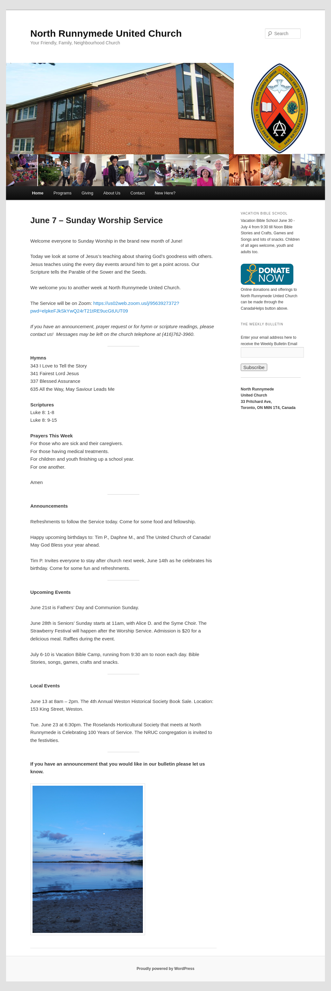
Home (37, 193)
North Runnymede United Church (106, 33)
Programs (62, 193)
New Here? (165, 193)
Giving (87, 193)
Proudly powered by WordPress (165, 968)
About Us (111, 193)
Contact (137, 193)
